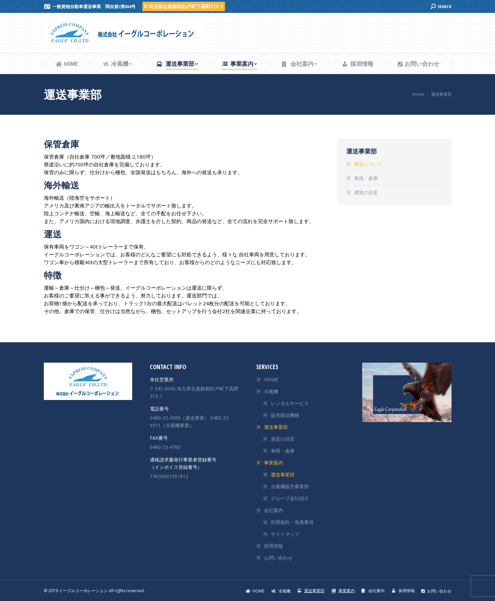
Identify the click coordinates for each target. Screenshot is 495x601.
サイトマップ (285, 534)
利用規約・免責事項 (292, 522)
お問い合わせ (278, 557)
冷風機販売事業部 (290, 486)
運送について (368, 164)
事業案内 (273, 462)
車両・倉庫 (366, 178)
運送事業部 (276, 427)
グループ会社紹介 (290, 498)
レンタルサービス (290, 403)
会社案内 (273, 510)
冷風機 (271, 391)
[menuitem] (67, 64)
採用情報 (273, 546)
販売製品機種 (285, 415)
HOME (271, 379)
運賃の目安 (366, 192)
